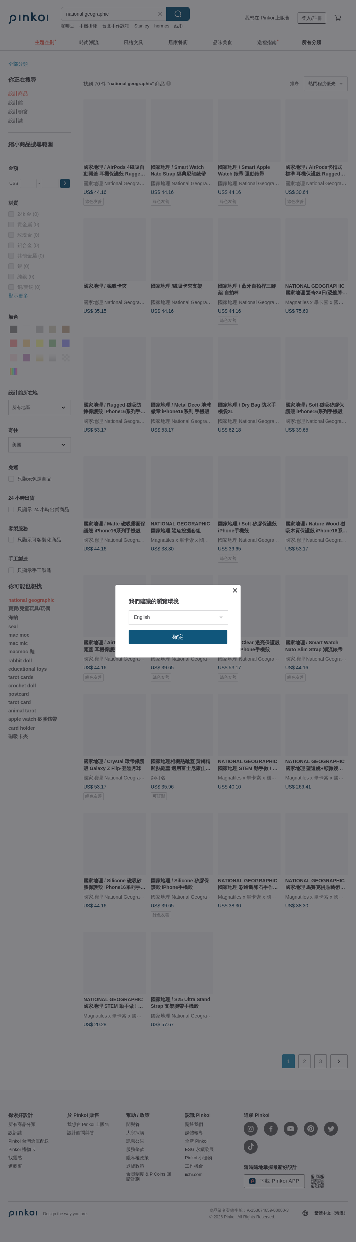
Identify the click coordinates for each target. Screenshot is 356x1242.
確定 (178, 637)
